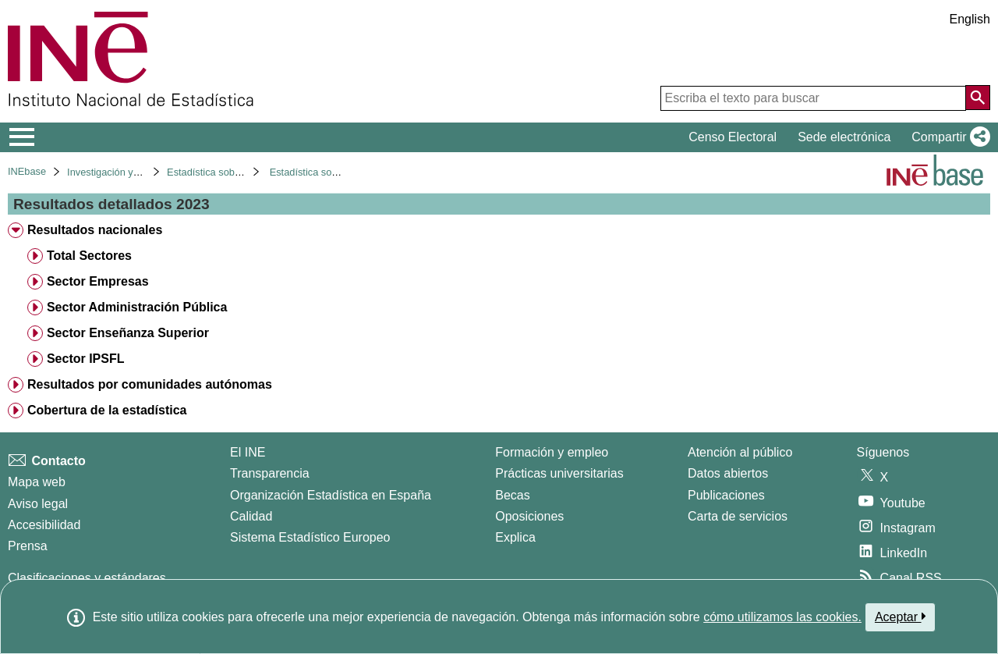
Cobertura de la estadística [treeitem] (107, 410)
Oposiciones (529, 516)
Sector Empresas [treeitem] (98, 281)
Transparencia (270, 473)
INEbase (27, 171)
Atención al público (740, 452)
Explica (515, 537)
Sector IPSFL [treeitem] (86, 358)
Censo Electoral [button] (732, 137)
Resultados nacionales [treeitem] (94, 229)
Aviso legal (38, 503)
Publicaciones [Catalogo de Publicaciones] (726, 495)
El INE (247, 452)
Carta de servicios (737, 516)
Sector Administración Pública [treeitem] (137, 307)
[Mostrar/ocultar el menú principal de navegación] (22, 137)
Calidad (251, 516)
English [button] (970, 19)
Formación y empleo (551, 452)
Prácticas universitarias (559, 473)
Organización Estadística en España (330, 495)
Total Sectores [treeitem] (89, 255)
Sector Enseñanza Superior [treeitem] (128, 332)
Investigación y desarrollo (123, 172)
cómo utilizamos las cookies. (782, 617)
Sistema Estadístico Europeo (310, 537)
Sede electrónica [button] (844, 137)
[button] (947, 137)
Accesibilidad (44, 524)
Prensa (28, 546)
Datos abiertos (728, 473)
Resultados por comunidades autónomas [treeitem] (149, 384)
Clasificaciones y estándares (87, 578)
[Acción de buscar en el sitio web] (977, 97)
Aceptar (900, 617)
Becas (512, 495)
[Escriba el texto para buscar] (813, 98)
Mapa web (36, 482)
